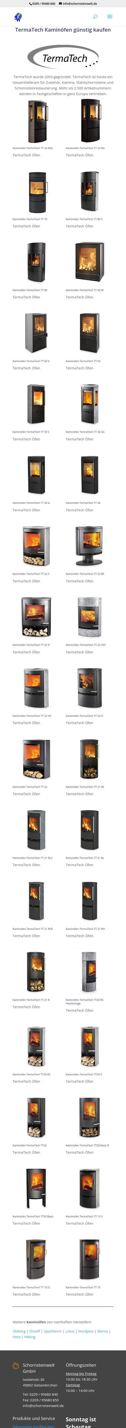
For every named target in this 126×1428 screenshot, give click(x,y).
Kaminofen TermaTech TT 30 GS (85, 432)
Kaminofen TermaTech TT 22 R (31, 645)
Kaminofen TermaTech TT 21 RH (85, 929)
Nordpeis (85, 1331)
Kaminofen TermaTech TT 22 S (31, 574)
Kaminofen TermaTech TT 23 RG (85, 148)
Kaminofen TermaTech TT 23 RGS (33, 148)
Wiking (29, 1336)
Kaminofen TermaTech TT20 (29, 1145)
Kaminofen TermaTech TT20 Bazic (33, 1216)
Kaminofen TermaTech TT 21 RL (85, 858)
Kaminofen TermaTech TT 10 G (31, 1287)
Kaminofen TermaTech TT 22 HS (32, 716)
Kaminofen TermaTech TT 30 (83, 503)
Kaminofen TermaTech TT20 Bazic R (87, 1145)
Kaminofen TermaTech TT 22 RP (85, 574)
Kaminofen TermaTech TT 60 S (31, 361)
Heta (16, 1336)
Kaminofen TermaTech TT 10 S (84, 1216)
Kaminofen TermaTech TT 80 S (84, 219)
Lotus (70, 1331)
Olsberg (19, 1331)
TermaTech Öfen (26, 155)
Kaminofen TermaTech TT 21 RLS (32, 858)
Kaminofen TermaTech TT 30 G (31, 503)
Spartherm (53, 1331)
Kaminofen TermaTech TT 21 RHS (33, 929)
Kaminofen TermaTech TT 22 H (84, 716)
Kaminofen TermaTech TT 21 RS (85, 787)
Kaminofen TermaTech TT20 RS (31, 1074)
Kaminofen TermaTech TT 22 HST (86, 645)
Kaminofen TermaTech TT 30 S (31, 432)
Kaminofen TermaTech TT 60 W (85, 290)
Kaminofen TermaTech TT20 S (84, 1074)
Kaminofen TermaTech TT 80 (30, 290)
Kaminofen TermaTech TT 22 (30, 787)
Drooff (34, 1331)
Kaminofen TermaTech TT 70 (30, 219)
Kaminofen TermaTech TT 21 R (31, 1000)
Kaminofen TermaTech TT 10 (83, 1287)
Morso (102, 1331)
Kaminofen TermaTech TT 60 (83, 361)
